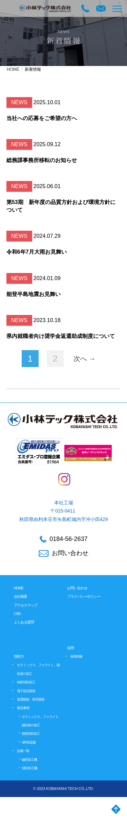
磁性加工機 (29, 759)
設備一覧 (23, 751)
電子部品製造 (26, 691)
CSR (17, 614)
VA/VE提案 (29, 742)
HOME (13, 69)
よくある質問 (24, 622)
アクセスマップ (25, 605)
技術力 (19, 656)
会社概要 (20, 596)
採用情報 (76, 656)
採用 (70, 648)
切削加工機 (29, 768)
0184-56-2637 (64, 539)
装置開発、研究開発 (30, 699)
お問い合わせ (64, 553)
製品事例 (23, 708)
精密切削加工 (26, 682)
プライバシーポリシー (84, 596)
